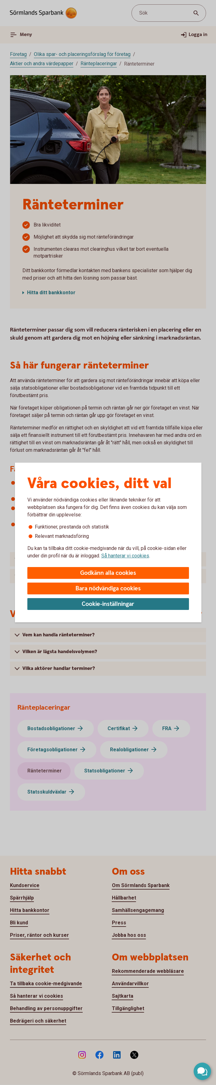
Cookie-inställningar (108, 604)
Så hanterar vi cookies (125, 556)
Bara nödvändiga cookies (108, 589)
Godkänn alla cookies (108, 573)
